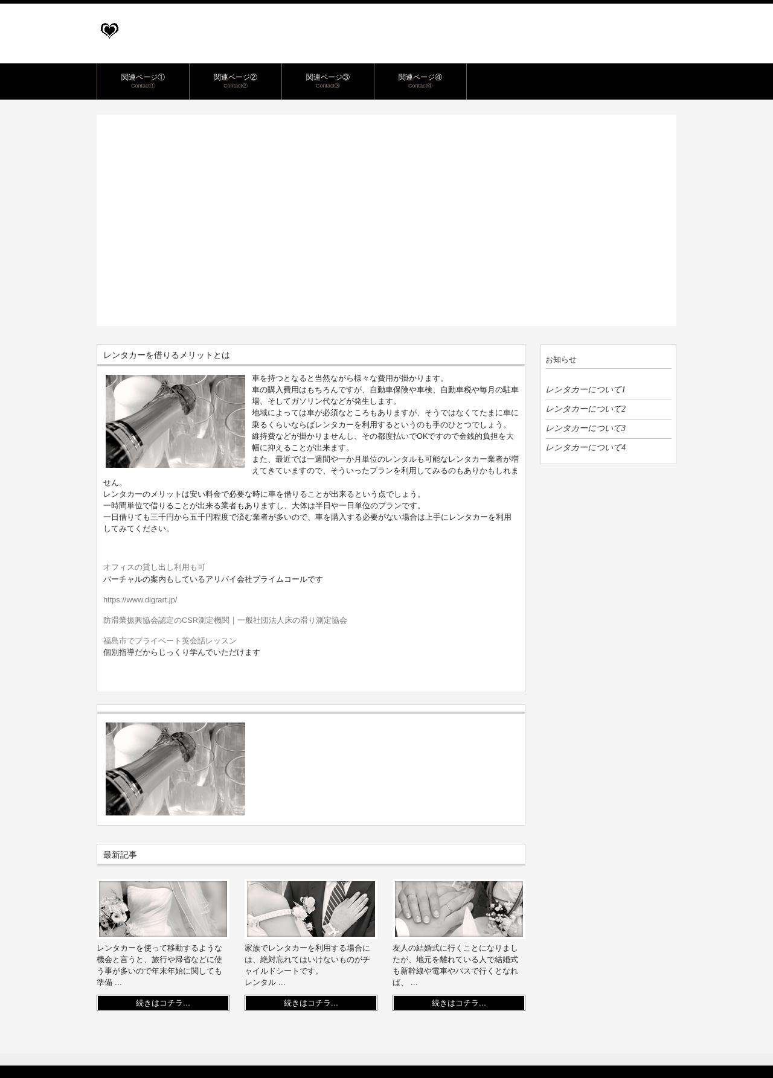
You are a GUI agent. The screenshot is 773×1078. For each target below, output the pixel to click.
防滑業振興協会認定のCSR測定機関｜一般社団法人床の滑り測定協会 (225, 620)
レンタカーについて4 (585, 447)
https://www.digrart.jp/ (140, 599)
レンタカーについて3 (585, 428)
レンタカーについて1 (585, 389)
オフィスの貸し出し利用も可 (154, 567)
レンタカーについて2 (585, 408)
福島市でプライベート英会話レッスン (170, 640)
